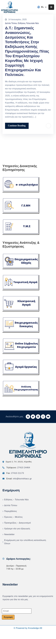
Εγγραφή (8, 617)
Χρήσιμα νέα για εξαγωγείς (17, 528)
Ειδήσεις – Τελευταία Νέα (16, 499)
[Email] (16, 611)
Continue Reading (17, 125)
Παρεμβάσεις (10, 511)
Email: (19, 478)
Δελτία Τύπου (11, 23)
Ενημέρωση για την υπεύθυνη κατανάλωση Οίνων (25, 542)
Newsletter (9, 534)
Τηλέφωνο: (18, 467)
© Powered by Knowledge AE (28, 628)
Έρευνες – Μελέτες (13, 517)
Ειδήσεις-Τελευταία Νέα (28, 23)
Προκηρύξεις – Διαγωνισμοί (17, 523)
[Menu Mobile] (51, 7)
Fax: (15, 473)
